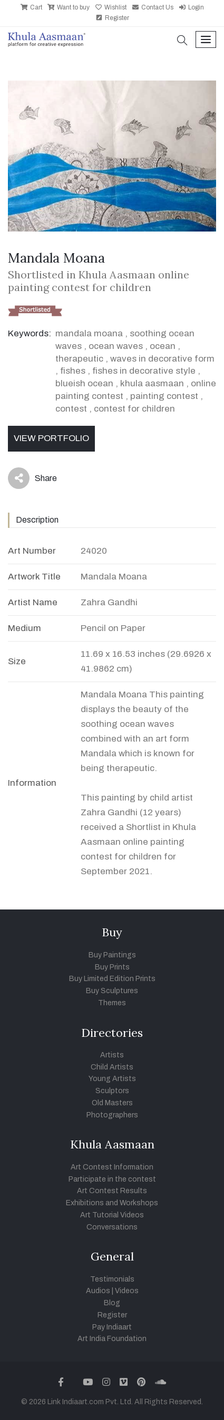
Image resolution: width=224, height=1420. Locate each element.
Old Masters (112, 1103)
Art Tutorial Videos (112, 1215)
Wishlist (110, 7)
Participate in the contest (112, 1179)
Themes (112, 1003)
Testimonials (112, 1279)
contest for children (134, 409)
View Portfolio (51, 438)
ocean (163, 346)
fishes (72, 371)
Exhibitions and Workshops (112, 1203)
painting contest (164, 396)
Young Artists (112, 1079)
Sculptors (112, 1091)
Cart (31, 7)
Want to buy (68, 7)
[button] (182, 41)
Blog (112, 1303)
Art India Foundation (112, 1339)
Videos (127, 1291)
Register (112, 18)
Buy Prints (112, 967)
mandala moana (89, 333)
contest (71, 409)
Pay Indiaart (112, 1327)
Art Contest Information (112, 1167)
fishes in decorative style (144, 371)
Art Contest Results (112, 1191)
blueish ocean (84, 383)
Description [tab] (37, 519)
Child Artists (112, 1067)
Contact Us (152, 7)
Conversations (112, 1227)
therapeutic (79, 359)
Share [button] (32, 478)
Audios (98, 1291)
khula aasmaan (152, 383)
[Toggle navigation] (206, 39)
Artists (112, 1055)
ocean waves (116, 346)
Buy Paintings (112, 955)
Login (191, 7)
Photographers (112, 1115)
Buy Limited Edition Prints (112, 979)
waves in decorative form (162, 359)
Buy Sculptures (112, 991)
